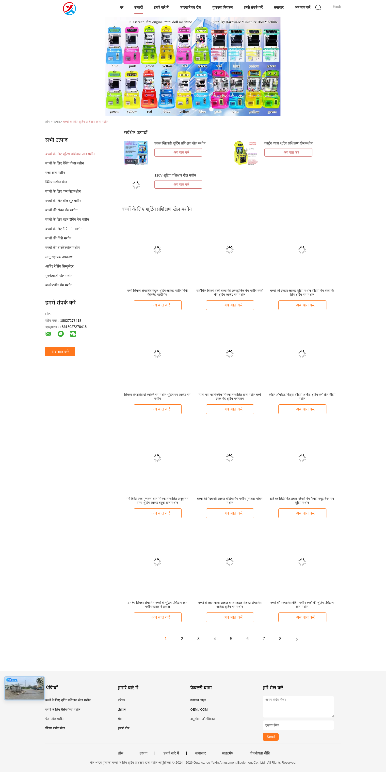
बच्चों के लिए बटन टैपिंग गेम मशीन (67, 219)
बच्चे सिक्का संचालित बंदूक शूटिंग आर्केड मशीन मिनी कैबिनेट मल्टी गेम (157, 292)
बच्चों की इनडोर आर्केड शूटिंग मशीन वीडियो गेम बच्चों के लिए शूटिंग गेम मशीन (302, 292)
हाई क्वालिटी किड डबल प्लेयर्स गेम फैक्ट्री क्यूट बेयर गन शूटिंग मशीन (302, 500)
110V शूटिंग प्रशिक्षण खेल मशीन (175, 175)
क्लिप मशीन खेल (56, 182)
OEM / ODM (199, 709)
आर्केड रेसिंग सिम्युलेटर (59, 266)
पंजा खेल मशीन (55, 173)
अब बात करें (302, 7)
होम (120, 753)
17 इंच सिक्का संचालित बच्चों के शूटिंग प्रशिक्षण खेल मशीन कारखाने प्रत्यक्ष (157, 605)
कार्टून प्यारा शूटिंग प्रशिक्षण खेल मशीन (288, 143)
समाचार (279, 7)
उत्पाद (143, 753)
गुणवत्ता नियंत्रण (222, 7)
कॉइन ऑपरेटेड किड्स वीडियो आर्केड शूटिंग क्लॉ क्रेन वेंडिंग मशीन (302, 396)
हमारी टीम (123, 728)
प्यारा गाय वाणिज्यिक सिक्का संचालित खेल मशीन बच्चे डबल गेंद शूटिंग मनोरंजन (229, 396)
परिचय (121, 700)
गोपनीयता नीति (260, 753)
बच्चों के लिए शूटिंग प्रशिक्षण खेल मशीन (85, 122)
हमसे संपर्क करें (253, 7)
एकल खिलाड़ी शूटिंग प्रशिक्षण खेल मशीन (179, 143)
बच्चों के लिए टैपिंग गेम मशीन (63, 229)
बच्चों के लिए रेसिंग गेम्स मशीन (64, 163)
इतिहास (122, 709)
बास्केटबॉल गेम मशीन (58, 285)
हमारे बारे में (161, 7)
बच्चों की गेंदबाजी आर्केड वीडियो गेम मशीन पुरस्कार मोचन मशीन (229, 500)
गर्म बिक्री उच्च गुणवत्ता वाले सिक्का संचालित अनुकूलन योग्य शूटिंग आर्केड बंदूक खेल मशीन (157, 500)
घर (121, 7)
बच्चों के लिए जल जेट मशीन (63, 191)
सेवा (120, 719)
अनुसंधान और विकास (202, 719)
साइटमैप (227, 753)
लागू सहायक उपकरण (59, 257)
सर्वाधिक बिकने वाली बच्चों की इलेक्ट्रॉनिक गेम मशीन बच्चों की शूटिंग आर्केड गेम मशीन (229, 292)
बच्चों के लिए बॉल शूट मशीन (63, 201)
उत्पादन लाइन (198, 700)
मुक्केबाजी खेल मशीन (59, 276)
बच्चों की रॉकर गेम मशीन (61, 210)
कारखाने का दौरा (190, 7)
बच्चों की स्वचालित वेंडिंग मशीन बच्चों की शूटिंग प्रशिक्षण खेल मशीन (302, 605)
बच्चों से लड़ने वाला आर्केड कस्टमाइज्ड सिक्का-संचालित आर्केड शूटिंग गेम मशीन (229, 605)
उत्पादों (138, 7)
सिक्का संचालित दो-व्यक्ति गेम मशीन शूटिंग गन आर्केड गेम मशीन (157, 396)
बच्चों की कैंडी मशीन (58, 238)
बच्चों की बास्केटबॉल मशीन (62, 248)
